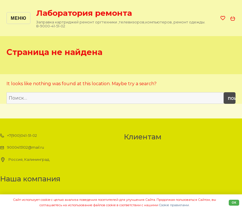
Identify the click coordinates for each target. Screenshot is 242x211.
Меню (18, 18)
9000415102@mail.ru (22, 147)
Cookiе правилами (174, 205)
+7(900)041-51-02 (18, 135)
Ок (234, 202)
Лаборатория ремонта (84, 13)
